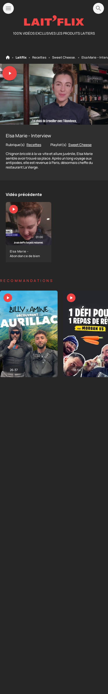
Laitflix (21, 57)
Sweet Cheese (63, 57)
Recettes (39, 57)
